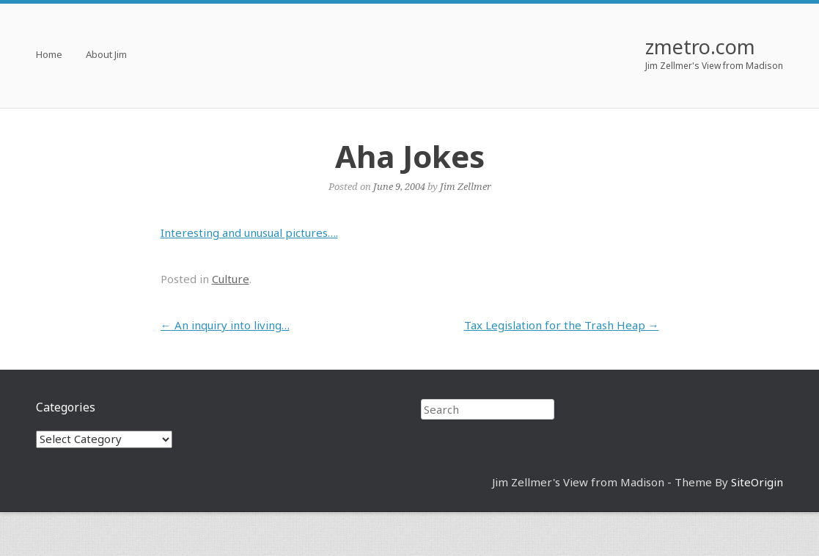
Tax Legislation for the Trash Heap (561, 325)
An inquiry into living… (225, 325)
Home (49, 55)
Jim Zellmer (465, 186)
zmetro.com (700, 46)
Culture (230, 278)
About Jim (106, 55)
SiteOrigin (757, 482)
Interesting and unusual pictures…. (249, 232)
